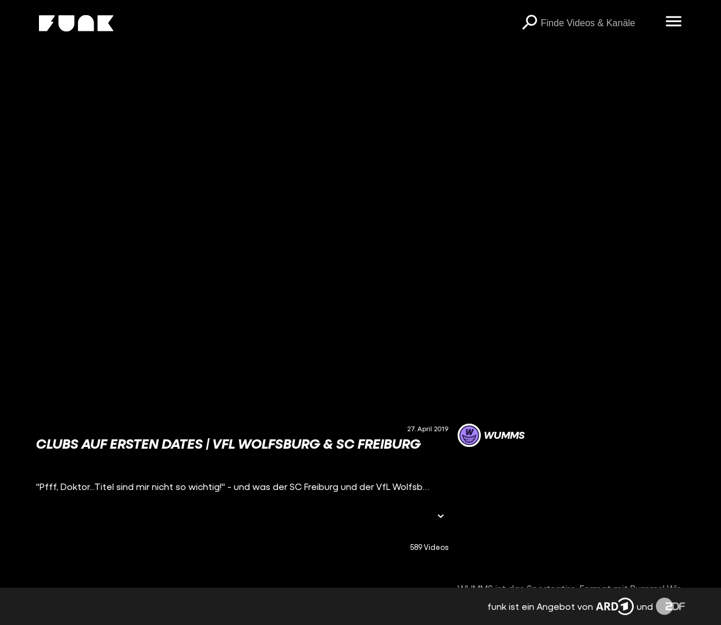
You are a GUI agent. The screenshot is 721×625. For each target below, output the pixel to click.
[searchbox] (599, 23)
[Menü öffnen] (673, 22)
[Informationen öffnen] (440, 517)
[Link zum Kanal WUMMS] (491, 435)
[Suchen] (529, 23)
